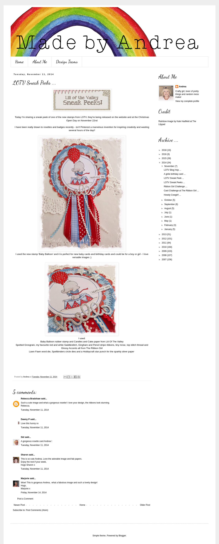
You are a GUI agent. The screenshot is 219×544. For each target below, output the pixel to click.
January (168, 229)
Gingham (83, 345)
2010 (164, 247)
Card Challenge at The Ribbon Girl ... (181, 190)
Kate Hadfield (183, 121)
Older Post (145, 505)
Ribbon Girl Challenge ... (175, 186)
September (169, 204)
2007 (164, 259)
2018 (164, 150)
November (169, 166)
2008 (164, 255)
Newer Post (19, 505)
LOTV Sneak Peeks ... (174, 182)
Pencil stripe (99, 345)
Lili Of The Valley (114, 341)
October (168, 200)
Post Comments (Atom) (37, 510)
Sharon (24, 455)
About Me (40, 61)
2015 (164, 158)
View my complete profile (187, 101)
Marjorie (25, 478)
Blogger (122, 535)
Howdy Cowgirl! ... (172, 195)
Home (19, 61)
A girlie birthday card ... (175, 174)
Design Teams (67, 61)
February (168, 225)
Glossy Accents (69, 348)
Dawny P (25, 419)
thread (140, 345)
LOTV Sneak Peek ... (174, 178)
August (168, 208)
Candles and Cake (83, 341)
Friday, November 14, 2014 (34, 492)
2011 (164, 243)
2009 (164, 251)
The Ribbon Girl (94, 348)
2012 (164, 238)
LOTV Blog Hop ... (172, 170)
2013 (164, 234)
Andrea (182, 86)
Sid (22, 437)
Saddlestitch (70, 345)
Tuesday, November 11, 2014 (35, 410)
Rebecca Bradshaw (30, 398)
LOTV (84, 117)
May (166, 221)
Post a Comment (25, 499)
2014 (164, 162)
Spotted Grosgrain (25, 345)
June (167, 217)
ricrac (123, 345)
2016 (164, 154)
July (166, 212)
